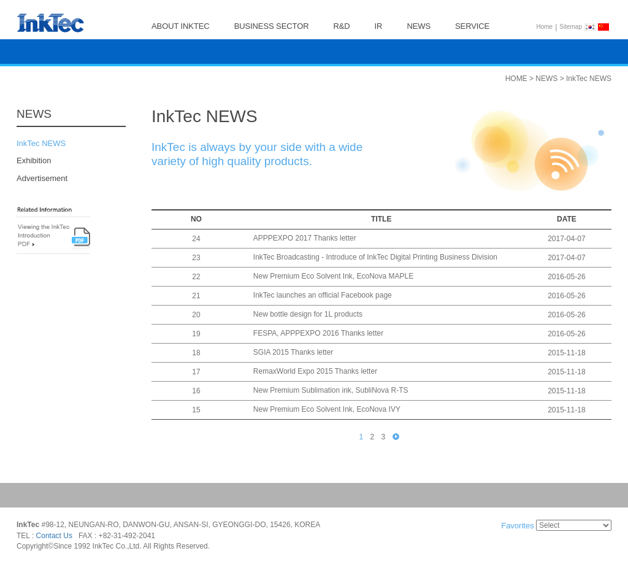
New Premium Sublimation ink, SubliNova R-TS (330, 391)
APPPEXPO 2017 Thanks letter (304, 238)
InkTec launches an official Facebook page (322, 295)
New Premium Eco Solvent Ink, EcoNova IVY (326, 410)
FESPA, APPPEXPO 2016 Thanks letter (318, 334)
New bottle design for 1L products (307, 314)
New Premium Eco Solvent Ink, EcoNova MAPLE (333, 276)
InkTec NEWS (41, 143)
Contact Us (54, 535)
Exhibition (34, 161)
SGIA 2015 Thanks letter (293, 353)
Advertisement (42, 178)
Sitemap (570, 26)
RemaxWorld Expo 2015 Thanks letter (315, 372)
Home (545, 26)
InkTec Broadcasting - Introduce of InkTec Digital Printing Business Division (375, 257)
